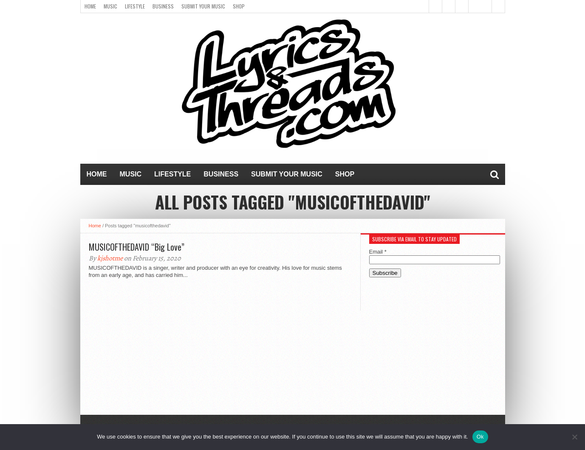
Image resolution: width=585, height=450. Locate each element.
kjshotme (110, 258)
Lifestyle (135, 6)
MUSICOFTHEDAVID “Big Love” (136, 247)
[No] (574, 437)
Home (90, 6)
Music (110, 6)
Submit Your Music (203, 6)
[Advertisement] (433, 352)
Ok (480, 436)
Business (163, 6)
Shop (239, 6)
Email (378, 252)
